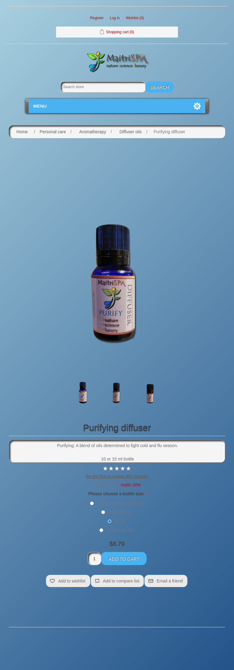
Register (97, 18)
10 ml (119, 521)
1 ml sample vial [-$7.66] (120, 503)
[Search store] (103, 86)
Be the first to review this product (117, 476)
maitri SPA (131, 484)
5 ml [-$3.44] (120, 512)
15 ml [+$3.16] (119, 530)
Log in (115, 18)
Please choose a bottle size (116, 494)
